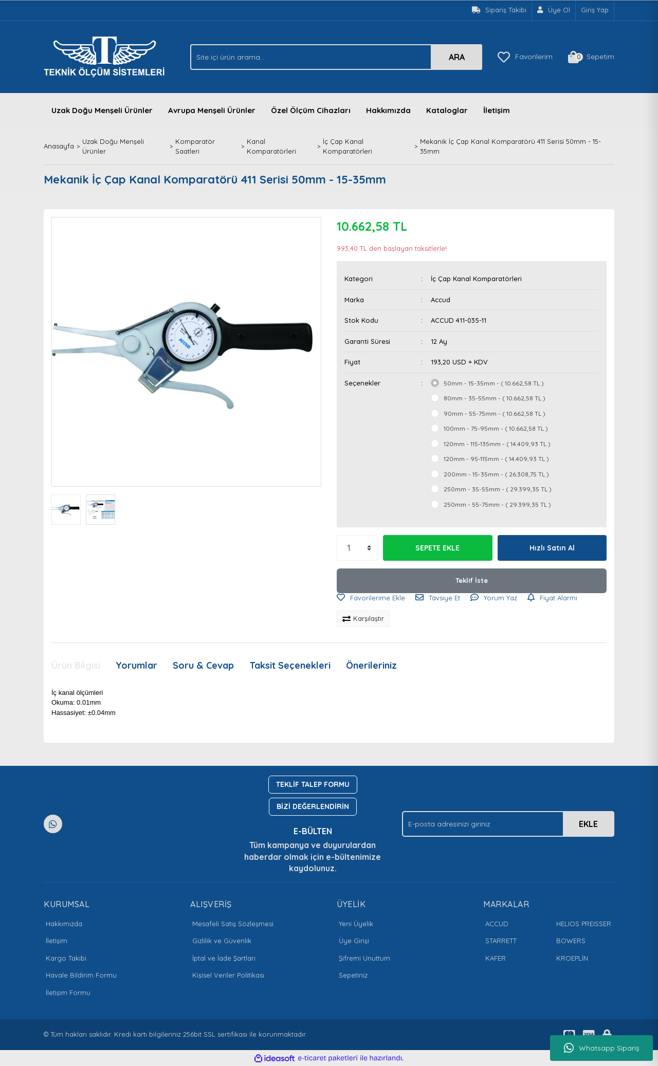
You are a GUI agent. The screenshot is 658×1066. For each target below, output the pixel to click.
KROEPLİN (572, 958)
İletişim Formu (68, 992)
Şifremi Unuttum (364, 958)
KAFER (495, 958)
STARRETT (501, 940)
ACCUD (496, 924)
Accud (440, 300)
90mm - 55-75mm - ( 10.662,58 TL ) (494, 413)
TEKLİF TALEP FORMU (313, 784)
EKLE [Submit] (588, 824)
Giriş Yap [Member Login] (595, 10)
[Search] (336, 57)
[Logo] (107, 56)
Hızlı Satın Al (552, 548)
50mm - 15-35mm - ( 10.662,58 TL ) (494, 383)
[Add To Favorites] (371, 598)
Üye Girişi (354, 940)
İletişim (496, 110)
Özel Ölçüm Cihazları (311, 110)
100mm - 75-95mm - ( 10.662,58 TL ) (496, 428)
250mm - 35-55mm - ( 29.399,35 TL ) (498, 489)
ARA (457, 57)
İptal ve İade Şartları (223, 958)
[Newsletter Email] (508, 824)
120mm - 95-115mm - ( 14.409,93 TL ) (496, 459)
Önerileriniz (371, 665)
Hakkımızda (388, 110)
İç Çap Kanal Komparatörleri (476, 278)
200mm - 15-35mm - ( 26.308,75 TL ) (496, 474)
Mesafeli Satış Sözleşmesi (232, 924)
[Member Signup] (554, 10)
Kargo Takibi (66, 958)
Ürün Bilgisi (75, 665)
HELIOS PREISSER (583, 924)
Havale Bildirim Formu (81, 975)
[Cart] (591, 57)
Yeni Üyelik (356, 924)
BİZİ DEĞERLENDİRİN (313, 806)
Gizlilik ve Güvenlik (221, 940)
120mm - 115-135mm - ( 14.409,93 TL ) (497, 444)
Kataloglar (447, 110)
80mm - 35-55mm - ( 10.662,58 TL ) (494, 398)
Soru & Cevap (203, 665)
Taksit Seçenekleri (290, 665)
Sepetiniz (353, 975)
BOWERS (571, 940)
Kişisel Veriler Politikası (228, 975)
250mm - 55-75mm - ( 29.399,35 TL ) (497, 504)
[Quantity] (357, 548)
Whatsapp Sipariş (601, 1048)
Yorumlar (136, 665)
